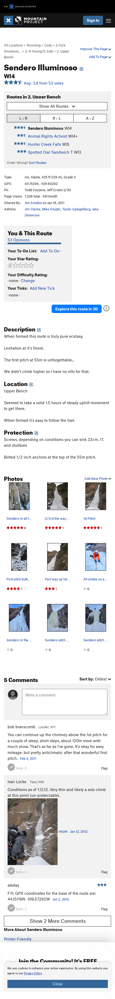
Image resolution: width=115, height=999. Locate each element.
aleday (13, 885)
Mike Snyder (51, 209)
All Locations (13, 45)
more (63, 831)
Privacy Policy (33, 973)
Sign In (93, 20)
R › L (57, 118)
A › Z (90, 118)
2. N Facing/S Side (39, 51)
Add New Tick (42, 288)
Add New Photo (97, 478)
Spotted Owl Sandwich (48, 152)
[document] (57, 977)
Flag (104, 768)
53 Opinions (19, 239)
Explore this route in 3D (76, 308)
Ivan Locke (17, 781)
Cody (48, 45)
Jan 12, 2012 (78, 831)
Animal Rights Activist (47, 136)
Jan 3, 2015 (60, 899)
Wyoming (33, 45)
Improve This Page (95, 49)
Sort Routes (37, 162)
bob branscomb (21, 726)
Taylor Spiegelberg (76, 209)
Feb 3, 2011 (28, 758)
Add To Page (100, 57)
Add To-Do (49, 250)
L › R (23, 118)
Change (28, 280)
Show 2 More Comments (58, 921)
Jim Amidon (33, 203)
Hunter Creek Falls (44, 144)
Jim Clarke (32, 209)
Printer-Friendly (17, 938)
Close (58, 983)
